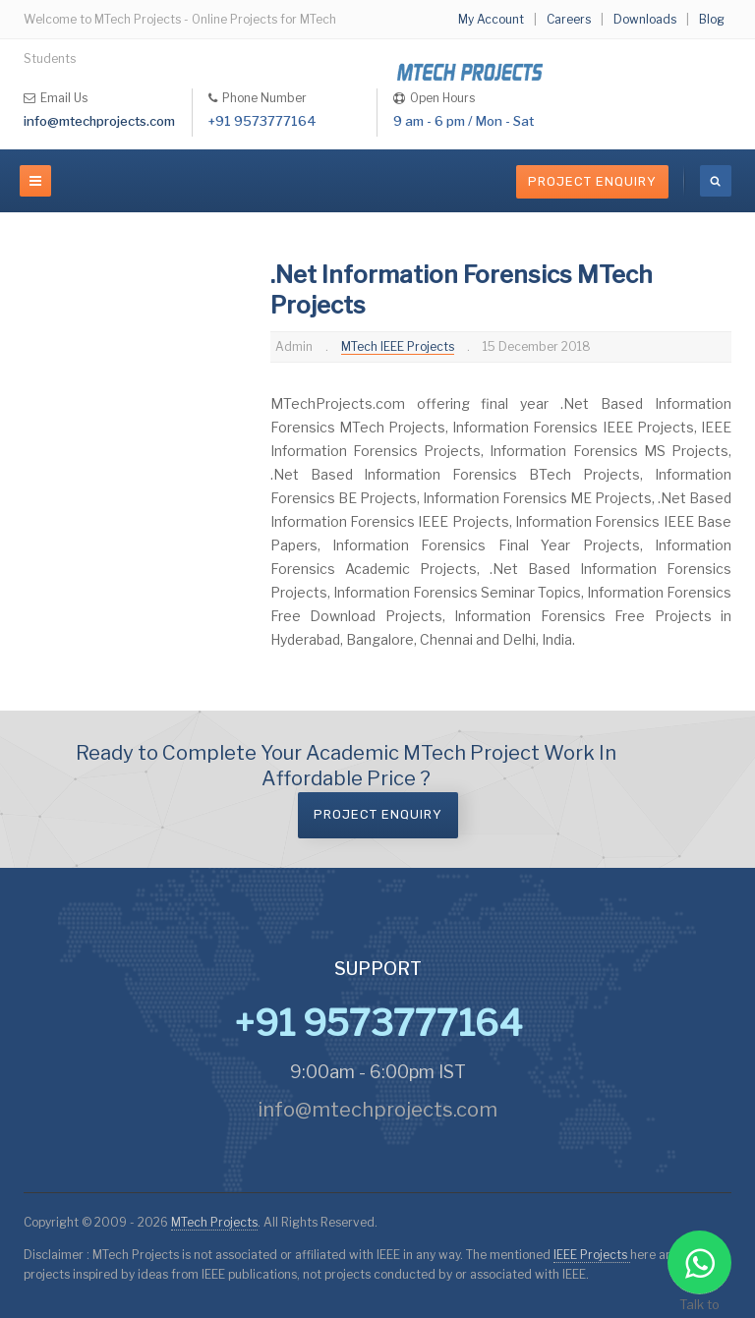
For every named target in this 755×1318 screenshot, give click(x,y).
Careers (569, 19)
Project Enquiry (592, 181)
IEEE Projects (591, 1254)
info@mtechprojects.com (99, 121)
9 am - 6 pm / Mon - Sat (463, 121)
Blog (712, 19)
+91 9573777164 (262, 121)
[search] (715, 181)
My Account (491, 19)
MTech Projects (214, 1222)
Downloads (644, 19)
